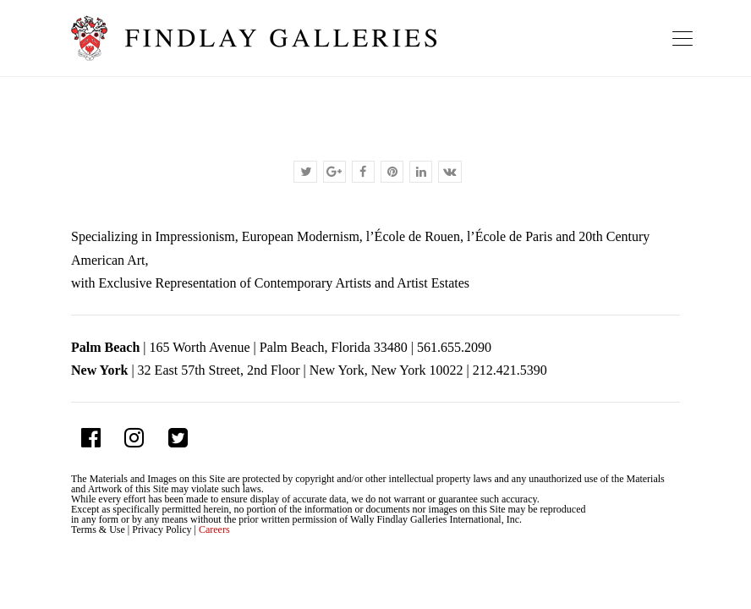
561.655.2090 (454, 347)
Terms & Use (98, 529)
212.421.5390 (510, 370)
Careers (214, 529)
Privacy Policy (161, 529)
